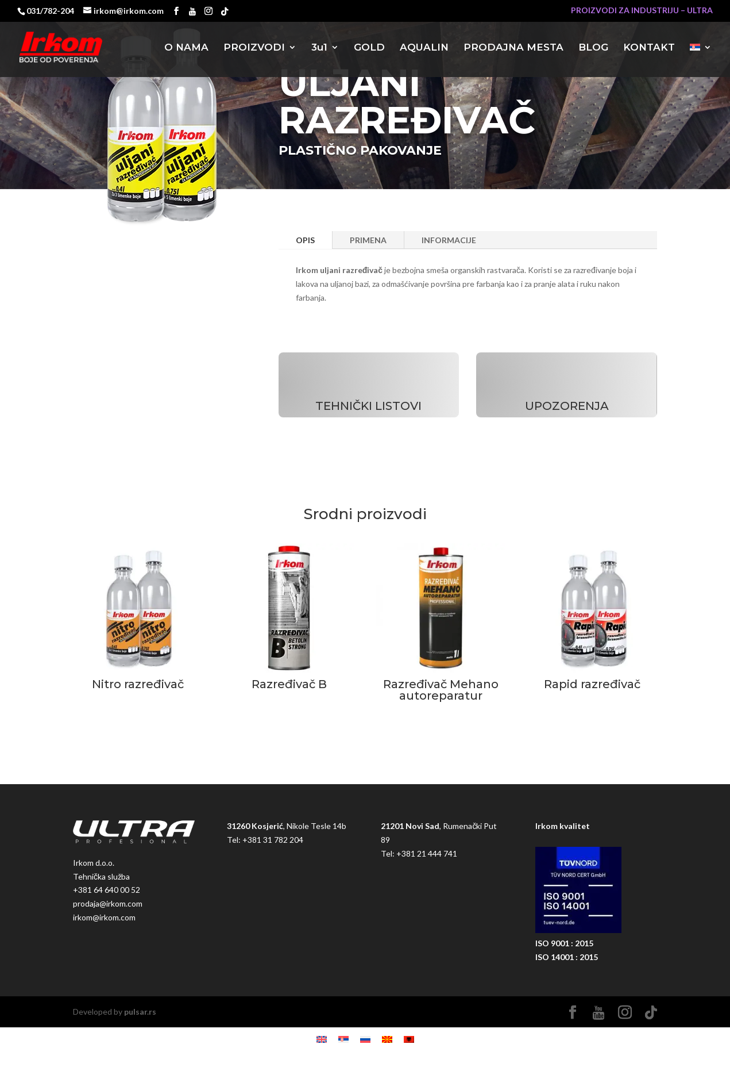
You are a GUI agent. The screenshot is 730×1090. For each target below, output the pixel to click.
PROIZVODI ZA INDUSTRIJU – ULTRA (642, 10)
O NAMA (186, 48)
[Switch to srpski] (343, 1039)
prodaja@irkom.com (107, 903)
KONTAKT (649, 48)
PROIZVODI (254, 48)
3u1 (319, 48)
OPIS (305, 240)
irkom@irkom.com (104, 917)
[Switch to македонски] (387, 1039)
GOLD (369, 48)
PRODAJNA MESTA (513, 48)
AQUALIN (424, 48)
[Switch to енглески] (322, 1039)
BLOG (593, 48)
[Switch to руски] (365, 1039)
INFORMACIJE (449, 240)
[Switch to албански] (409, 1039)
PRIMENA (368, 240)
